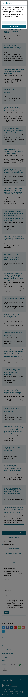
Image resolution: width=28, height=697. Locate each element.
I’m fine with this (14, 26)
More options (14, 22)
